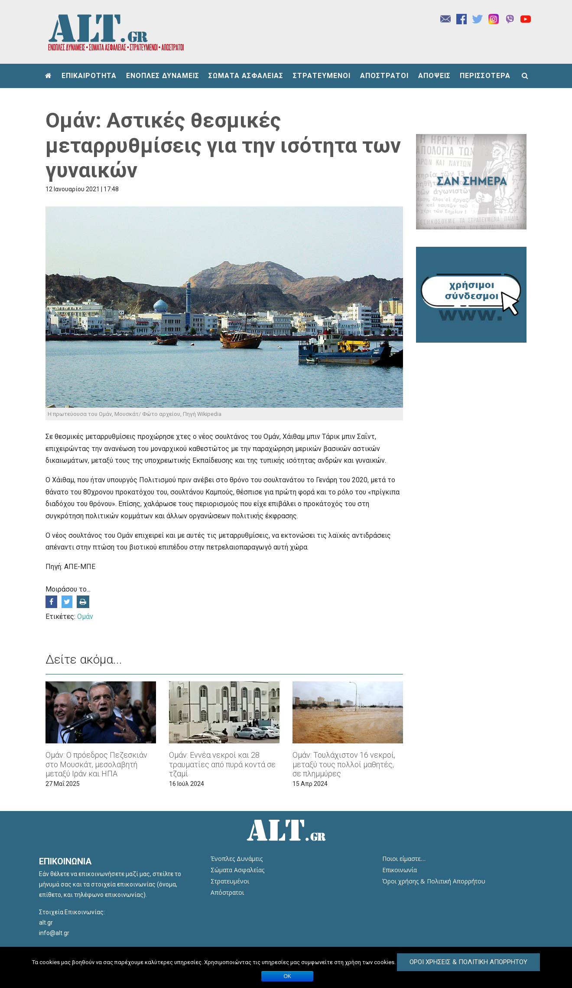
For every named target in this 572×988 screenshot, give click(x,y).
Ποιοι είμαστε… (404, 858)
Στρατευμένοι (230, 881)
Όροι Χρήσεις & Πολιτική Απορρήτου (468, 962)
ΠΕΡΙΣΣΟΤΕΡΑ (485, 76)
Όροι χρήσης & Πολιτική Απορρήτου (433, 881)
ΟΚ (287, 976)
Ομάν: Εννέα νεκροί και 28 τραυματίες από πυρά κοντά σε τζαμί (222, 764)
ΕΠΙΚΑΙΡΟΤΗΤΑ (89, 76)
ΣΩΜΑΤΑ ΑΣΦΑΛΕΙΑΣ (245, 76)
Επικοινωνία (399, 870)
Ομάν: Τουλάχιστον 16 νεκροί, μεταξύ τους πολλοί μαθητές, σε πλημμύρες (343, 764)
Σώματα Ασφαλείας (237, 870)
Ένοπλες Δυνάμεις (237, 858)
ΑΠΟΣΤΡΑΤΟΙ (384, 76)
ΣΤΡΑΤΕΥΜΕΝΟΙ (322, 76)
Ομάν (85, 616)
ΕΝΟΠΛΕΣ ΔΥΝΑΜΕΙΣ (162, 76)
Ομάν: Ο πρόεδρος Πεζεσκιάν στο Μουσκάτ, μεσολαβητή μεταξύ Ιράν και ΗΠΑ (96, 764)
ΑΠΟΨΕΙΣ (434, 76)
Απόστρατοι (227, 892)
